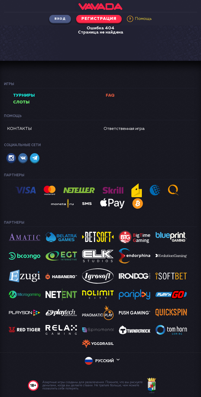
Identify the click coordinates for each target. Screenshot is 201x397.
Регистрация (98, 19)
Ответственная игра (124, 129)
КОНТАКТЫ (19, 129)
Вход (60, 18)
